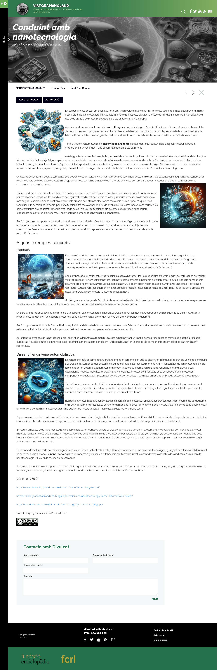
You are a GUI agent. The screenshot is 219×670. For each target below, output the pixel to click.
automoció (52, 99)
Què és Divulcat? (163, 630)
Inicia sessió (160, 640)
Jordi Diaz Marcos (80, 88)
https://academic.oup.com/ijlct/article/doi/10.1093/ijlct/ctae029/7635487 (59, 504)
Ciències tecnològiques (30, 88)
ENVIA (155, 599)
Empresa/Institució (103, 555)
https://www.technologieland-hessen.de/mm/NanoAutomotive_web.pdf (58, 487)
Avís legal (159, 635)
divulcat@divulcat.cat (99, 629)
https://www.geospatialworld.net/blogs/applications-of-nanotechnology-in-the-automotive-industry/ (74, 496)
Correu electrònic (33, 565)
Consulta (27, 576)
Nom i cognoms (31, 555)
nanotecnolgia (28, 99)
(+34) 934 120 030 (95, 632)
